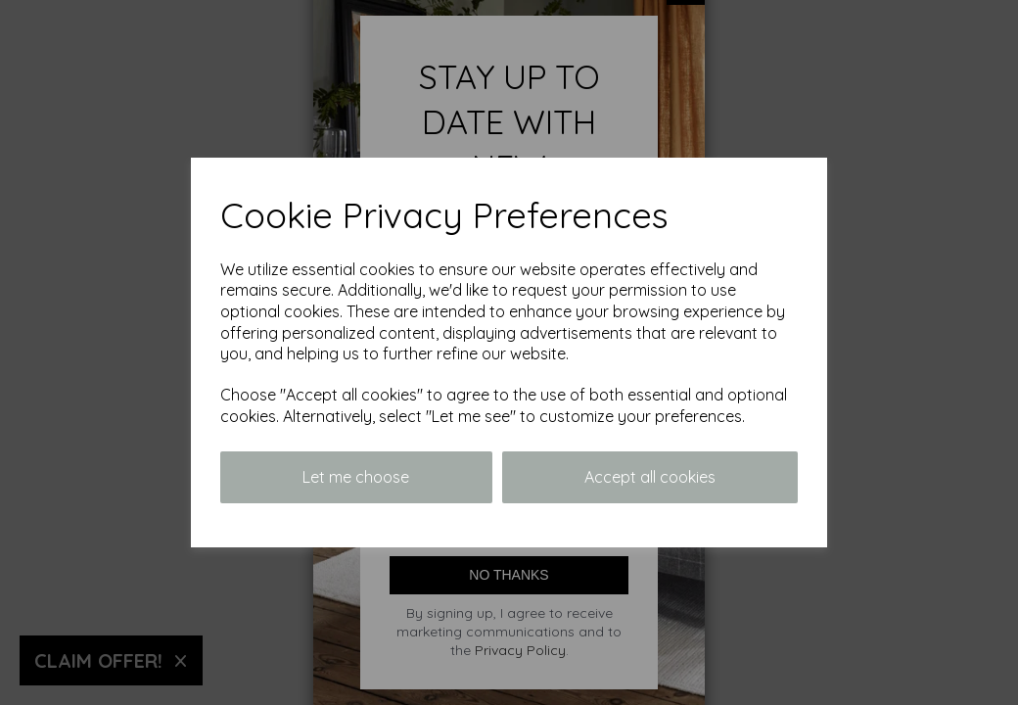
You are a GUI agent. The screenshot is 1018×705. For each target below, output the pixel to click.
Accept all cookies (650, 477)
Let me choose (355, 477)
